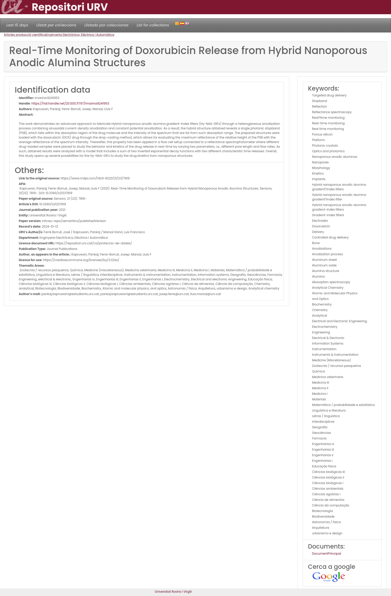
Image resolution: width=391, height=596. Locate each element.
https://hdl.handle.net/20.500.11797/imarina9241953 (70, 103)
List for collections (153, 25)
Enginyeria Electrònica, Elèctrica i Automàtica (80, 34)
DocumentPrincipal (326, 553)
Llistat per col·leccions (56, 25)
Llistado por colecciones (106, 25)
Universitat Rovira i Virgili (173, 591)
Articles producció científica (25, 34)
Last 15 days (17, 25)
